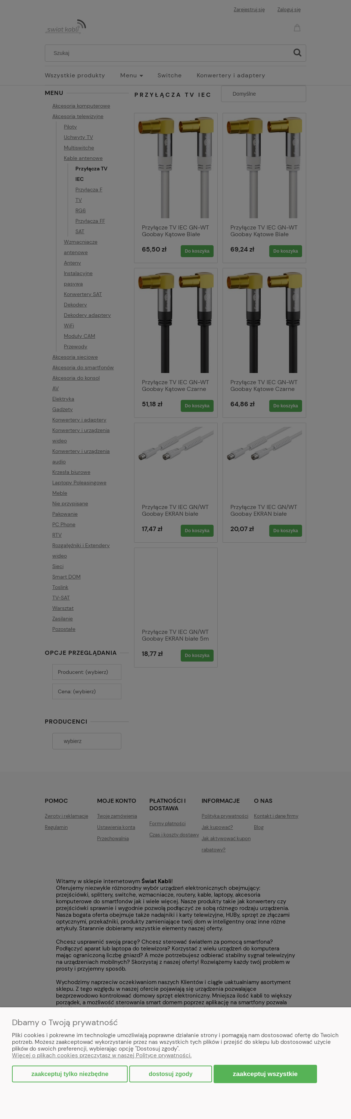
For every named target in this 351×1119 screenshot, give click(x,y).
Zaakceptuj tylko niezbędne (69, 1074)
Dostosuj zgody (170, 1074)
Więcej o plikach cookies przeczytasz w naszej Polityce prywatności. (102, 1055)
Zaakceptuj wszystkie (265, 1074)
